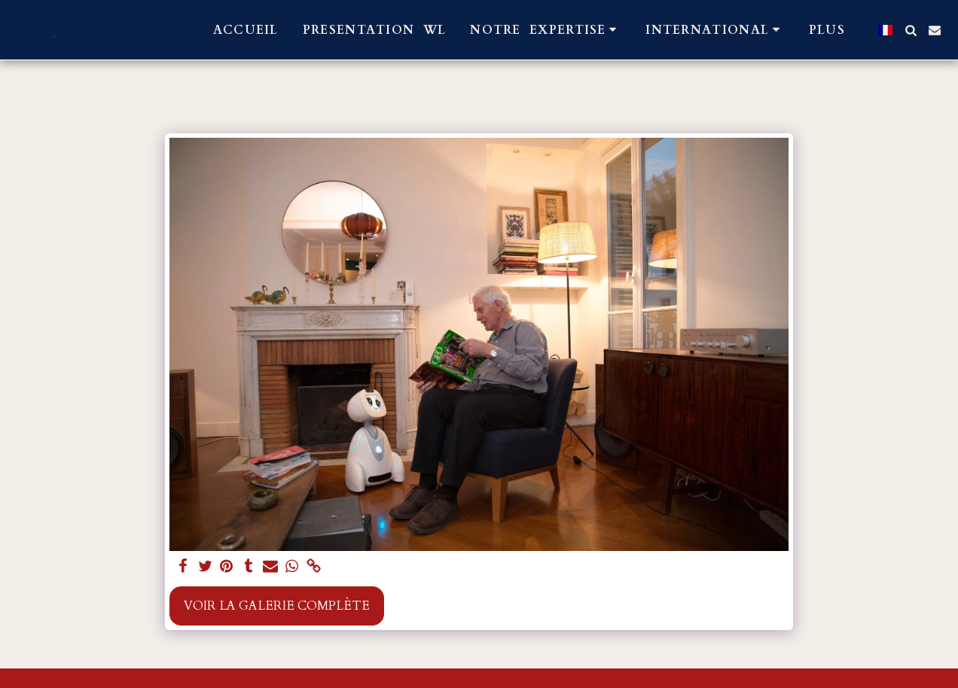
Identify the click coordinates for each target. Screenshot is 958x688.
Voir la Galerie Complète (277, 606)
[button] (546, 29)
